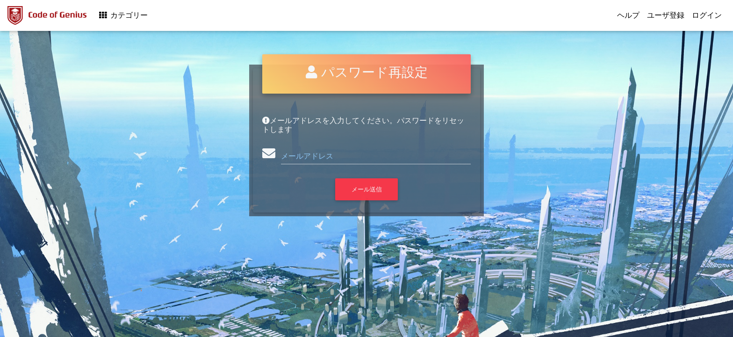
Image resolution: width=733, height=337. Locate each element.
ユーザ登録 (665, 15)
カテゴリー (123, 15)
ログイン (707, 15)
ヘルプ (628, 15)
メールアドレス (307, 156)
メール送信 (367, 189)
